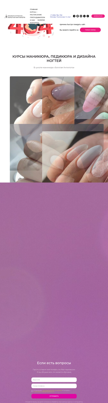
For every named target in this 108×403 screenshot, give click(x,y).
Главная (34, 1)
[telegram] (74, 7)
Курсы (33, 4)
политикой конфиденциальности (44, 391)
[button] (98, 7)
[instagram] (81, 7)
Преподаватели (37, 9)
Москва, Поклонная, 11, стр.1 (60, 8)
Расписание (36, 6)
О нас (32, 12)
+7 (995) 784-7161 (56, 7)
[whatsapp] (77, 7)
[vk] (84, 7)
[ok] (88, 7)
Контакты (34, 14)
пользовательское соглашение (52, 390)
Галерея (41, 12)
